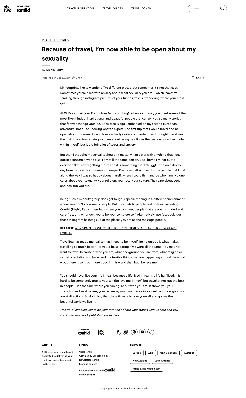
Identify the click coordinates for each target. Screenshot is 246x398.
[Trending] (237, 8)
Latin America (162, 360)
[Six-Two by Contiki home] (8, 8)
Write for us (85, 351)
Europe (137, 353)
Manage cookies (88, 364)
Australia (189, 353)
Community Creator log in (93, 355)
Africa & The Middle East (146, 368)
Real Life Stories (55, 40)
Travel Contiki (141, 8)
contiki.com (87, 374)
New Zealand (140, 360)
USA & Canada (168, 353)
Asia (150, 353)
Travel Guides (112, 8)
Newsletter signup (89, 360)
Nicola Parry (54, 70)
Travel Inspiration (80, 8)
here (162, 310)
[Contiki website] (84, 332)
